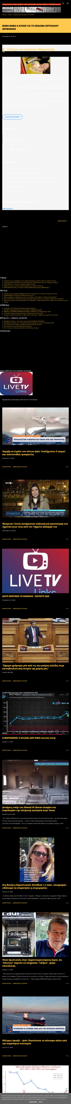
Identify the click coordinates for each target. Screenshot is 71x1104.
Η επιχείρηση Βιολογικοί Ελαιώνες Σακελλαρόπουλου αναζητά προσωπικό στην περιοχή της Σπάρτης (31, 282)
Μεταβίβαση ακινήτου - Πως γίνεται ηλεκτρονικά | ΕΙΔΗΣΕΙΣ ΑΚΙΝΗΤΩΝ (24, 321)
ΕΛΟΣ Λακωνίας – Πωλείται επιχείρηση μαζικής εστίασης (19, 284)
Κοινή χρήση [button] (62, 221)
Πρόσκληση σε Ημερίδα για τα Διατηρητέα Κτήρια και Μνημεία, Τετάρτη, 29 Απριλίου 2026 (29, 323)
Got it (41, 1102)
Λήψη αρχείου (7, 209)
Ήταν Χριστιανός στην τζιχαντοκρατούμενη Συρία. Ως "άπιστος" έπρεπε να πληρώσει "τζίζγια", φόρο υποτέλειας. (34, 299)
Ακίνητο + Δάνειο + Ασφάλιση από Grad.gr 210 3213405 (18, 14)
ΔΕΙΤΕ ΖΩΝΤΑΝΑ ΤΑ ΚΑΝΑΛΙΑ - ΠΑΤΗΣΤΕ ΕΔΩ (25, 596)
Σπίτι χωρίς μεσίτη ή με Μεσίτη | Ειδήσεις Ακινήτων (18, 326)
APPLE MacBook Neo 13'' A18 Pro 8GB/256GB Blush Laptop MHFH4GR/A (27, 287)
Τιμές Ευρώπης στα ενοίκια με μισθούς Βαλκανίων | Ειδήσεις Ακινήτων (23, 324)
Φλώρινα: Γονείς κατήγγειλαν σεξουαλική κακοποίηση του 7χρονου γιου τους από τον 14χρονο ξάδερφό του (35, 525)
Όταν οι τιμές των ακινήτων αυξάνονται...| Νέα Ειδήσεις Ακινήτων (21, 328)
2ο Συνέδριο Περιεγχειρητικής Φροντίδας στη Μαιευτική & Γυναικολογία (23, 313)
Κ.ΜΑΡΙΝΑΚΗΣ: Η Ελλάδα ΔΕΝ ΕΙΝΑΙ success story (19, 295)
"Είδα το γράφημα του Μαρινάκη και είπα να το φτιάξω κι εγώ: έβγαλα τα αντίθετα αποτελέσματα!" (30, 297)
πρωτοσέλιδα (11, 369)
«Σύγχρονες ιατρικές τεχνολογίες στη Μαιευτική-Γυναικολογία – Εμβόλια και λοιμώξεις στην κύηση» (31, 315)
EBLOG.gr (7, 8)
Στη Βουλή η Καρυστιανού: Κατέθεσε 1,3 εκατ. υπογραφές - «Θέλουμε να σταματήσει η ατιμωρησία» (34, 886)
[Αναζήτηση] (63, 3)
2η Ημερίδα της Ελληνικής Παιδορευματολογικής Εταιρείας (20, 308)
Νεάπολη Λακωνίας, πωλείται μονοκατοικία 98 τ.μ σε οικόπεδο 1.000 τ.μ (23, 286)
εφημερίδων (18, 369)
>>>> (67, 467)
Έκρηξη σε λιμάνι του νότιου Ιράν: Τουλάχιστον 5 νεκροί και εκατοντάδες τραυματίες (33, 453)
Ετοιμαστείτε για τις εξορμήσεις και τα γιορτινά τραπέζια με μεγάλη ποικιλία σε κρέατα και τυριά (30, 281)
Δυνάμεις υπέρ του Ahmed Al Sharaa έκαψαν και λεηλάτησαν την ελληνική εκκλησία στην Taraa (30, 294)
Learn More (33, 1102)
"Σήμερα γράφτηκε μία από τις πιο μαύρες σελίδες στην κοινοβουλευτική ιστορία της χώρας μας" (33, 667)
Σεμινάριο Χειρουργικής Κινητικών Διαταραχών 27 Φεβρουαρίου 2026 (23, 310)
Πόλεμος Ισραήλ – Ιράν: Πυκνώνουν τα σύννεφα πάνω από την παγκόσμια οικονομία (34, 1042)
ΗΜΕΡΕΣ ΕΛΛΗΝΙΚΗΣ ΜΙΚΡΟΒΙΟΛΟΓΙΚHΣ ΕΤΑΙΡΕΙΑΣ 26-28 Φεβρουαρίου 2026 (27, 311)
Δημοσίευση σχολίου (20, 467)
